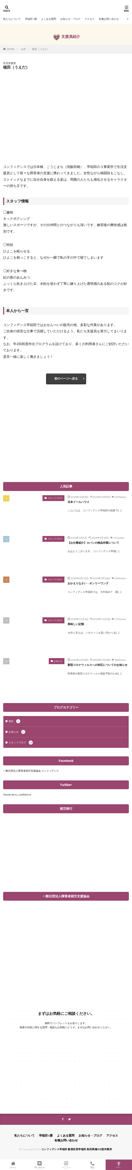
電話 (92, 1164)
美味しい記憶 (76, 624)
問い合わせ (39, 1164)
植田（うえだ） (41, 49)
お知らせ (58, 661)
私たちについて (12, 18)
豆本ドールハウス (78, 502)
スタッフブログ (55, 498)
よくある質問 (48, 18)
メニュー (66, 1164)
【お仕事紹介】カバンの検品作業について (93, 542)
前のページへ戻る (66, 378)
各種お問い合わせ (109, 18)
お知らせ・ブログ (70, 18)
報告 (14, 721)
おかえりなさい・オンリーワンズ (88, 583)
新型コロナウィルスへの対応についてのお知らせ (97, 664)
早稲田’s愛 (31, 18)
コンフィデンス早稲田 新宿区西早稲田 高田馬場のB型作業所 (76, 1149)
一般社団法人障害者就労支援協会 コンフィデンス (31, 770)
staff (23, 49)
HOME (10, 49)
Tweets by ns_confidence (17, 794)
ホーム (13, 1164)
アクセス (90, 18)
